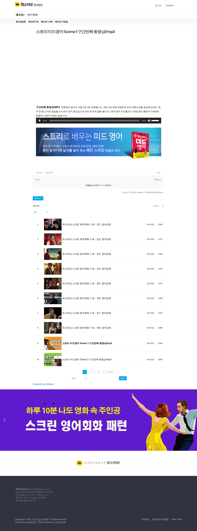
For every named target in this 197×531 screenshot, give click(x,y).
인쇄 (158, 173)
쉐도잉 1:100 (47, 21)
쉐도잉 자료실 (61, 21)
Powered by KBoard (43, 384)
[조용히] (149, 120)
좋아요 (40, 173)
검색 (123, 378)
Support (170, 5)
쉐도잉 (20, 14)
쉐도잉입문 (21, 21)
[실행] (39, 120)
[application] (98, 121)
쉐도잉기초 (33, 21)
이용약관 (145, 519)
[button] (4, 420)
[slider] (94, 120)
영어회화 (32, 14)
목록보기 (38, 198)
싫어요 (49, 173)
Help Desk (176, 519)
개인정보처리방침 (160, 519)
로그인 (158, 5)
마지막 (110, 372)
